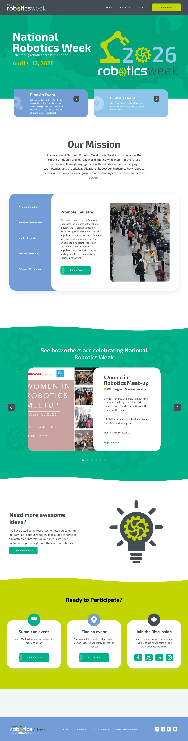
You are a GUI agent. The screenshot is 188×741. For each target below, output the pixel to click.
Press (66, 729)
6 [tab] (105, 460)
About (141, 7)
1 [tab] (83, 460)
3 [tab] (92, 460)
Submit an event (31, 657)
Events (109, 7)
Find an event (90, 657)
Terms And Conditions (127, 729)
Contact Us (81, 729)
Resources (125, 7)
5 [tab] (101, 460)
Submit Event (166, 7)
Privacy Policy (101, 729)
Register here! (111, 442)
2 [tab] (87, 460)
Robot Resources (24, 550)
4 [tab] (96, 460)
